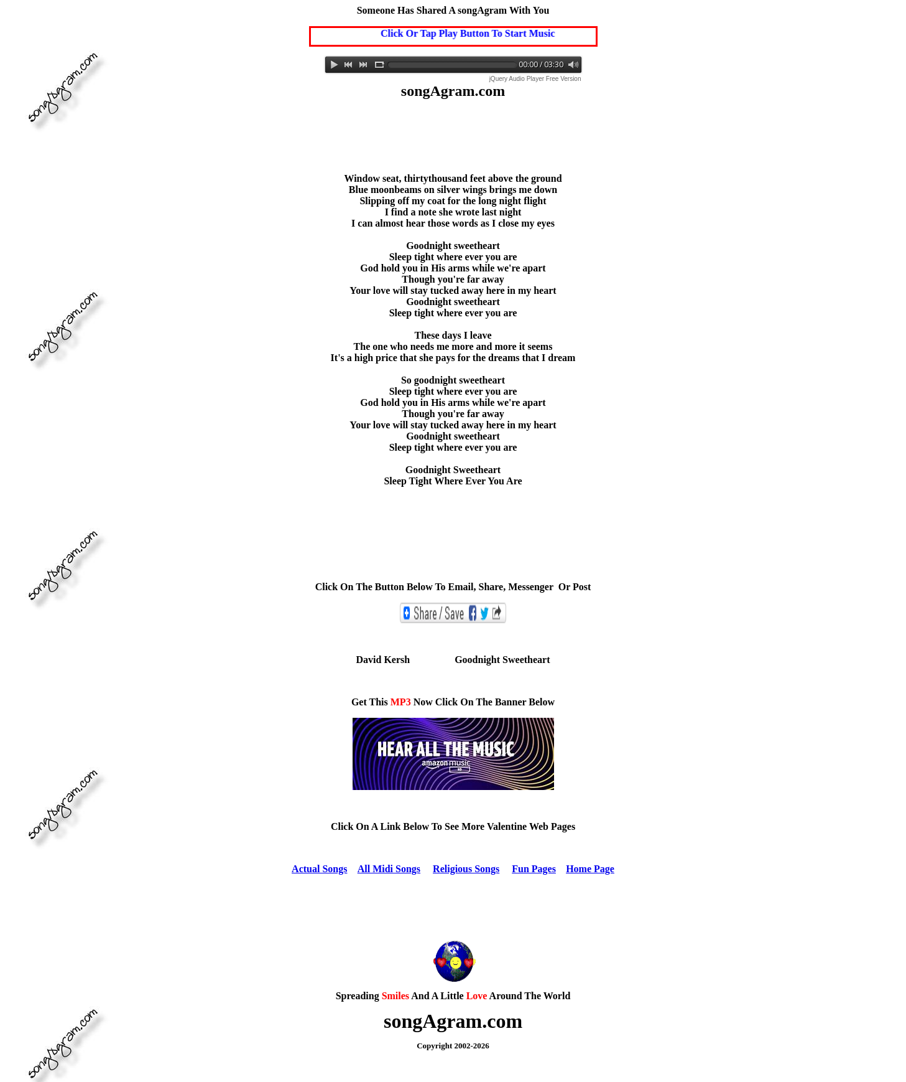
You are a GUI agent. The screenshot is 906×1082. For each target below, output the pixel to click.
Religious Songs (466, 868)
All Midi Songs (389, 868)
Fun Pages (534, 868)
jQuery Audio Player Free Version (535, 78)
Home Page (590, 868)
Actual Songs (319, 868)
